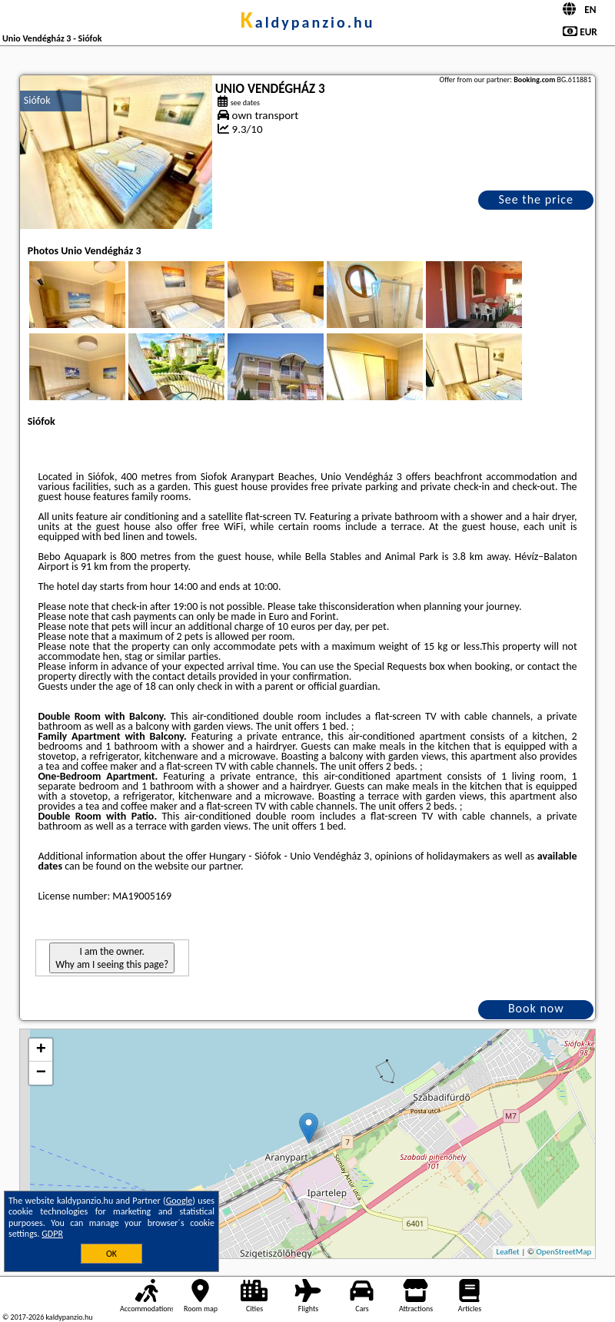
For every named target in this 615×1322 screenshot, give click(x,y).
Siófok (37, 100)
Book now (536, 1008)
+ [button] (41, 1050)
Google (179, 1200)
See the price (535, 199)
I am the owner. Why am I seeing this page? (111, 958)
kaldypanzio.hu (307, 22)
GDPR (52, 1233)
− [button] (41, 1073)
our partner (216, 866)
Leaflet (508, 1252)
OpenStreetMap (563, 1252)
